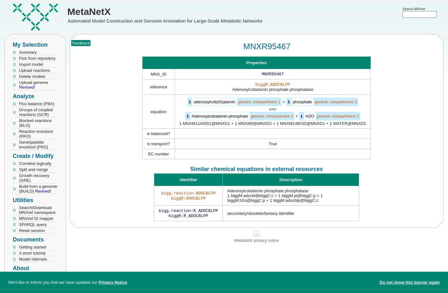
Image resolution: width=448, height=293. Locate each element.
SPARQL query (33, 224)
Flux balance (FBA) (36, 103)
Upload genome (33, 85)
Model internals (33, 259)
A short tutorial (32, 253)
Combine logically (35, 163)
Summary (28, 52)
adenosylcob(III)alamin (214, 103)
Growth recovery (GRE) (34, 178)
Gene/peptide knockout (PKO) (33, 144)
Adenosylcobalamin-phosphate (220, 117)
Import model (31, 64)
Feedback (81, 43)
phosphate (302, 103)
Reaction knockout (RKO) (36, 134)
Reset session (32, 230)
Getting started (32, 247)
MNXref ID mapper (36, 218)
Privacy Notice (113, 282)
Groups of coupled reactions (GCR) (36, 112)
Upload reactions (34, 70)
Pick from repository (37, 58)
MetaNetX (89, 11)
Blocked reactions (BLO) (35, 123)
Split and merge (33, 169)
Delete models (32, 76)
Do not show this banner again (410, 282)
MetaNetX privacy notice (256, 242)
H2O (309, 117)
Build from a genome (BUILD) (38, 189)
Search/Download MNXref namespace (37, 210)
